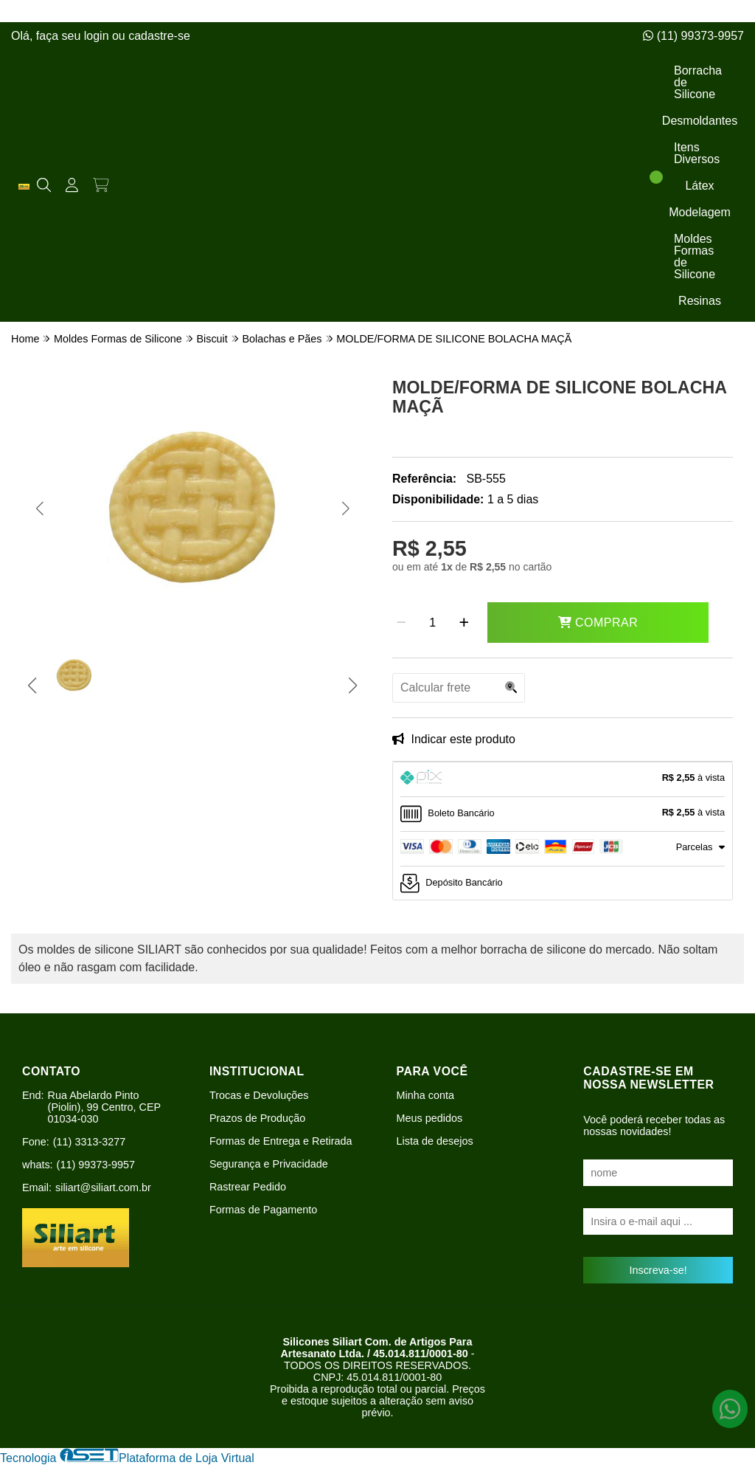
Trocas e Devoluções (259, 1095)
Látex (699, 185)
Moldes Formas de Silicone (694, 256)
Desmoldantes (699, 120)
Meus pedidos (430, 1118)
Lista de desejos (435, 1141)
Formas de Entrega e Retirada (280, 1141)
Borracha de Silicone (698, 82)
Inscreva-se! (657, 1270)
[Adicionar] (464, 623)
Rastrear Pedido (247, 1187)
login (98, 36)
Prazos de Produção (257, 1118)
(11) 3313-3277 (89, 1142)
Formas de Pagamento (263, 1210)
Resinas (699, 300)
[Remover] (401, 623)
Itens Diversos (697, 153)
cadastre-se (159, 36)
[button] (39, 508)
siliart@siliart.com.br (103, 1187)
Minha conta (425, 1095)
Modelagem (700, 212)
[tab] (562, 779)
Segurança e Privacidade (268, 1164)
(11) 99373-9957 (693, 36)
